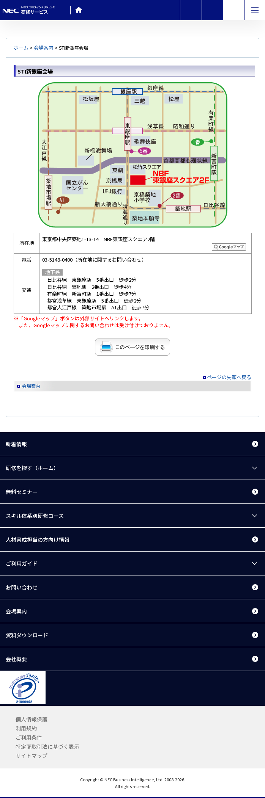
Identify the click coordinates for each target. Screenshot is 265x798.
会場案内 (44, 47)
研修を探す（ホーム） (32, 468)
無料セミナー (22, 491)
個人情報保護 (31, 719)
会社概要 (16, 659)
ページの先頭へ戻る (229, 377)
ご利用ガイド (22, 563)
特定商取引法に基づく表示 (47, 746)
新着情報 (16, 444)
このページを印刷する (132, 347)
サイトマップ (31, 755)
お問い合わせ (22, 587)
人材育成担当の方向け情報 (37, 539)
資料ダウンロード (27, 635)
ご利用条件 (29, 737)
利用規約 (26, 728)
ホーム (21, 47)
